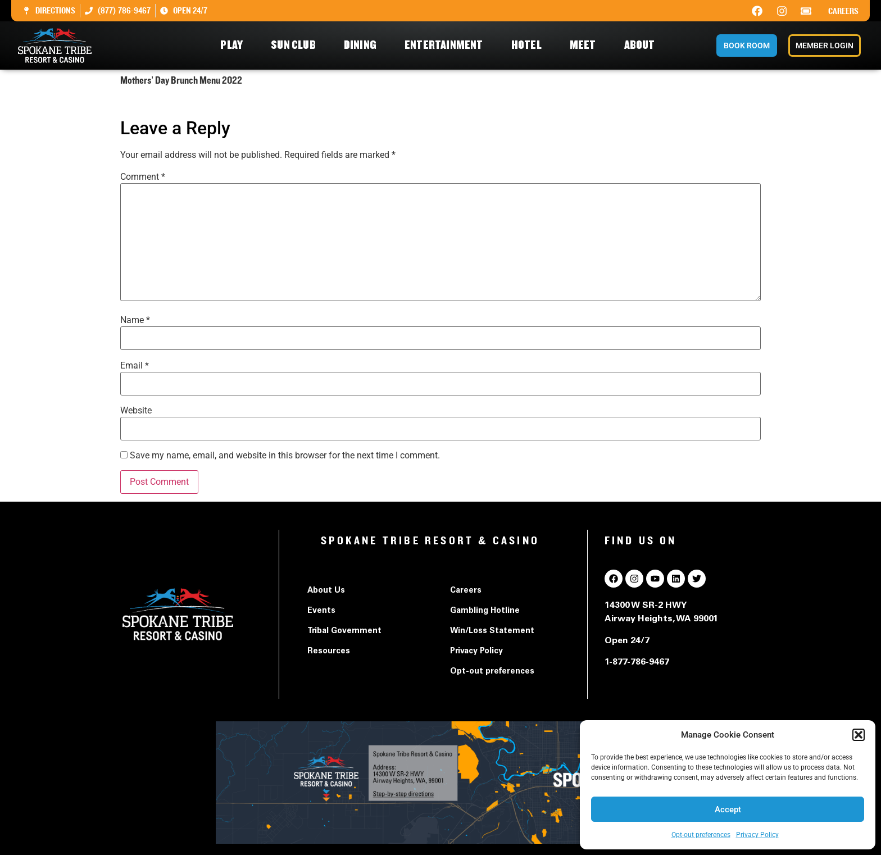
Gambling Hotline (485, 611)
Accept (728, 809)
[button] (858, 734)
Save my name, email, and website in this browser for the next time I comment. (285, 455)
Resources (328, 652)
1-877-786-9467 (637, 662)
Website (136, 410)
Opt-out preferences (700, 835)
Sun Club (296, 45)
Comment (142, 176)
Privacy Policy (757, 835)
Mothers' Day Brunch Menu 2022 (185, 102)
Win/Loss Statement (492, 631)
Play (234, 45)
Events (321, 611)
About (642, 45)
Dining (363, 45)
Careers (843, 11)
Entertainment (447, 45)
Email (134, 365)
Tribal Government (344, 631)
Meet (586, 45)
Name (135, 320)
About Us (326, 591)
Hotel (529, 45)
